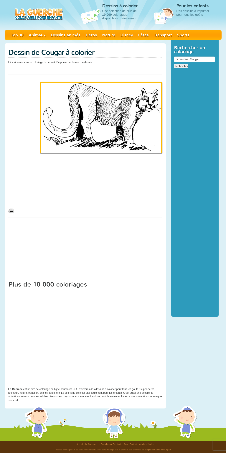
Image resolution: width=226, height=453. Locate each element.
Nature (108, 35)
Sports (183, 35)
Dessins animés (65, 35)
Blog (125, 444)
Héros (91, 35)
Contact (133, 444)
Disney (126, 35)
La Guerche (90, 444)
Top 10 (17, 35)
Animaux (37, 35)
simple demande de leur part (158, 450)
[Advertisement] (75, 68)
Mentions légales (146, 444)
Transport (163, 35)
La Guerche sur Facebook (109, 444)
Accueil (80, 444)
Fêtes (143, 35)
